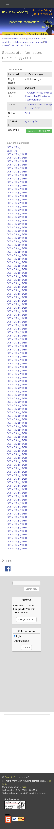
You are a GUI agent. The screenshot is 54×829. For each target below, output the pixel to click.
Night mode (21, 640)
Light (18, 636)
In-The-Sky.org (15, 12)
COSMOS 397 (14, 147)
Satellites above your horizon (28, 42)
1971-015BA (31, 121)
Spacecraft (19, 34)
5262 (27, 113)
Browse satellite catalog (15, 38)
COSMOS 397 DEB (17, 154)
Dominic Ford (11, 777)
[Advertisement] (27, 682)
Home (7, 34)
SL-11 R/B (12, 150)
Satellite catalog (38, 34)
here (24, 787)
